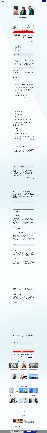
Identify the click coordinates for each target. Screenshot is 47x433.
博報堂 (10, 371)
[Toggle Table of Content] (32, 44)
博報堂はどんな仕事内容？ (17, 46)
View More (23, 415)
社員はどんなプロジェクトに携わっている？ (19, 47)
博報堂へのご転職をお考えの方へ (18, 50)
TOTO (20, 406)
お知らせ (18, 429)
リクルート (20, 396)
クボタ (10, 406)
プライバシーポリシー (27, 429)
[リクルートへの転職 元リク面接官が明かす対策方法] (18, 423)
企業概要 (15, 48)
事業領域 (15, 49)
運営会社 (24, 429)
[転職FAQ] (29, 423)
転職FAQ (25, 424)
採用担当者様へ (21, 429)
